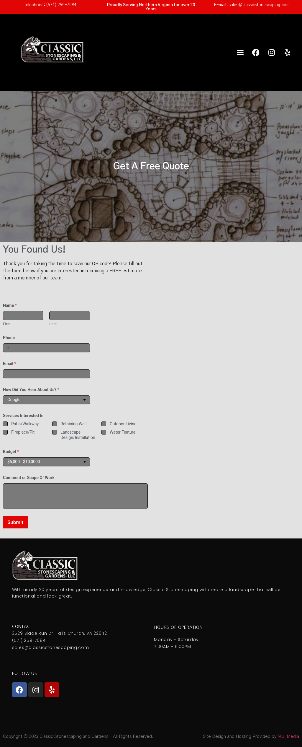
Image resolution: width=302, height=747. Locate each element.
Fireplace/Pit (23, 432)
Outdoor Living (123, 423)
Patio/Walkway (25, 423)
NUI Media (288, 736)
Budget (11, 451)
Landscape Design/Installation (77, 435)
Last (53, 324)
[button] (240, 52)
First (7, 324)
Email (9, 363)
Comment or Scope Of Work (29, 477)
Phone (9, 337)
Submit (15, 522)
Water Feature (122, 432)
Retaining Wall (73, 423)
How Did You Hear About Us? (31, 389)
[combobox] (7, 347)
